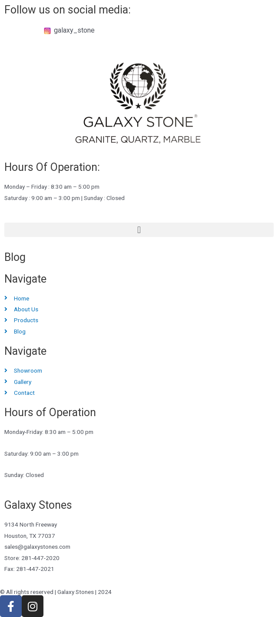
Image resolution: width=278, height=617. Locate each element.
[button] (139, 230)
